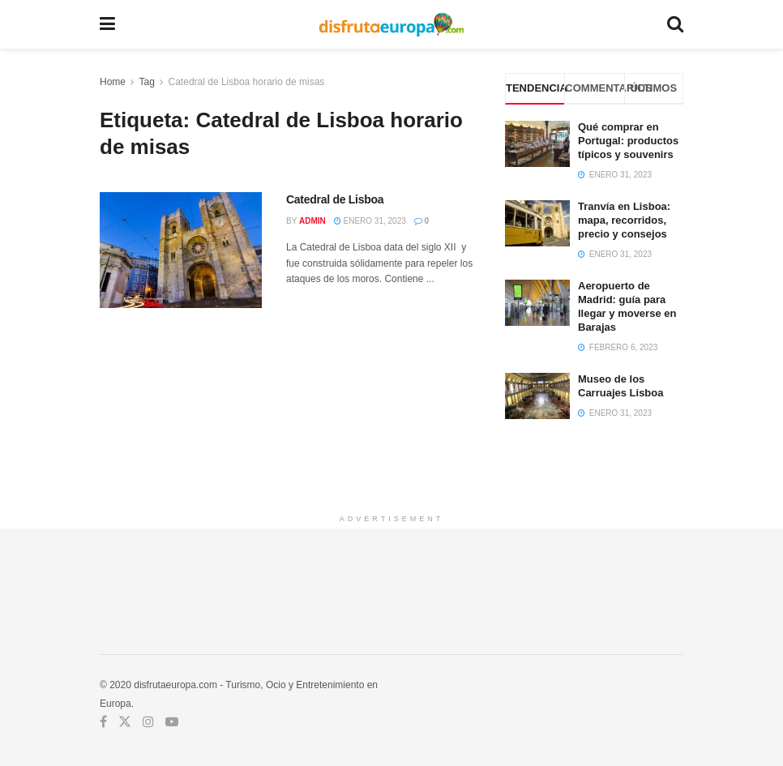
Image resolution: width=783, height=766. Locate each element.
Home (113, 82)
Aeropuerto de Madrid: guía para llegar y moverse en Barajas (627, 306)
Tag (146, 82)
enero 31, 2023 (370, 220)
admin (312, 220)
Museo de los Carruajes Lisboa (621, 386)
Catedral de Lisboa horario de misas (247, 82)
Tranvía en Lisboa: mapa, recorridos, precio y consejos (624, 220)
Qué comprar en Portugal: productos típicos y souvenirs (628, 140)
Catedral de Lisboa (334, 199)
